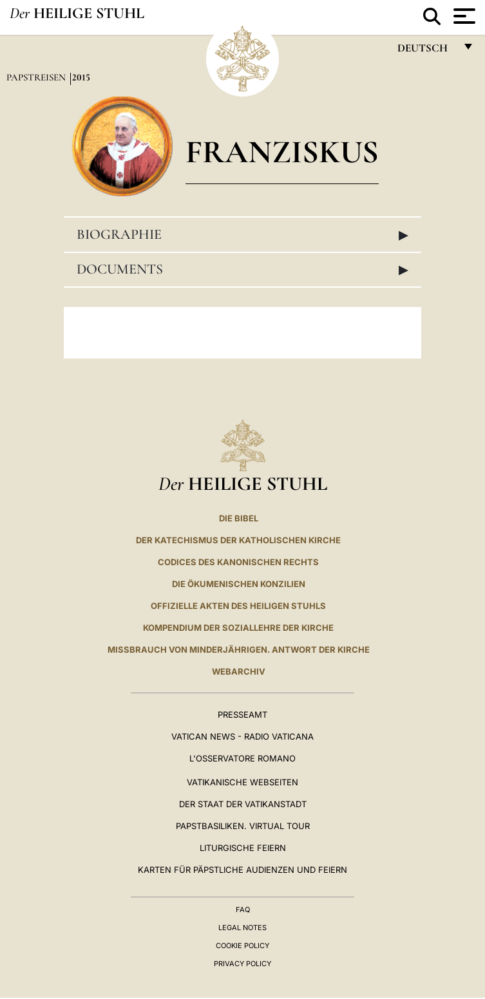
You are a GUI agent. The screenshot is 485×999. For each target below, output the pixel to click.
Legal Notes (242, 927)
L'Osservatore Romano (242, 758)
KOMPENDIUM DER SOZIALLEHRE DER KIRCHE (238, 627)
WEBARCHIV (238, 671)
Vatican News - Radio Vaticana (242, 736)
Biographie (242, 234)
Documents (242, 269)
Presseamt (242, 714)
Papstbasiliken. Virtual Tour (243, 826)
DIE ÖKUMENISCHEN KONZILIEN (238, 584)
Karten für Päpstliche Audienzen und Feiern (242, 869)
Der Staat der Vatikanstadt (243, 804)
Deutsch (426, 51)
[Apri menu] (462, 16)
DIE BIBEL (238, 518)
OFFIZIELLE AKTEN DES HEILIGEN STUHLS (238, 606)
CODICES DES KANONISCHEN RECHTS (238, 562)
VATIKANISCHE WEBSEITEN (242, 782)
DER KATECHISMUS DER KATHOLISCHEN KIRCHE (238, 540)
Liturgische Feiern (243, 848)
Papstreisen (37, 77)
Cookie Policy (242, 945)
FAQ (243, 909)
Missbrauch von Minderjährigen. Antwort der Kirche (239, 649)
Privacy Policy (242, 963)
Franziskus (282, 151)
